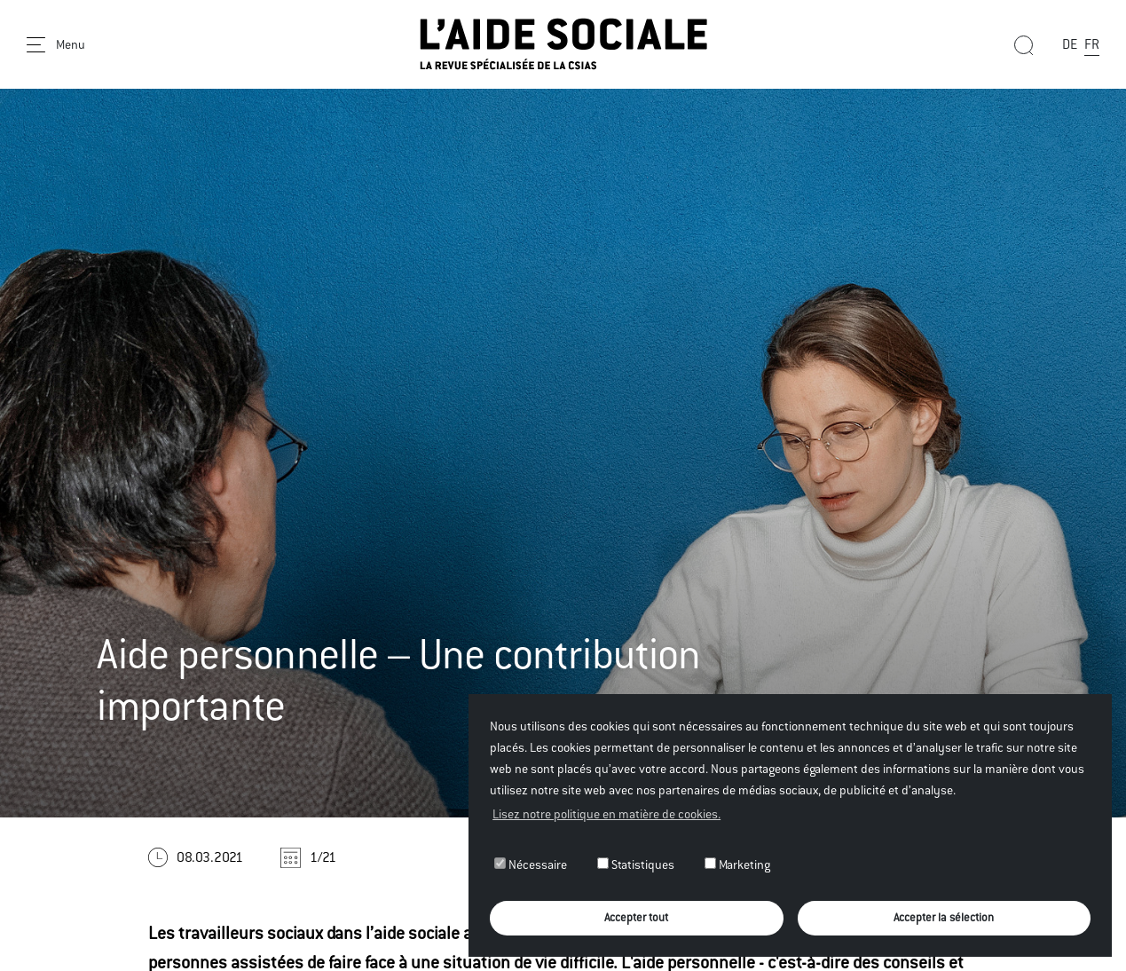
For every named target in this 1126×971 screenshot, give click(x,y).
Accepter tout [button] (636, 917)
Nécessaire (530, 864)
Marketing (737, 864)
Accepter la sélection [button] (944, 917)
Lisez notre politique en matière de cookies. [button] (606, 814)
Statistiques (635, 864)
